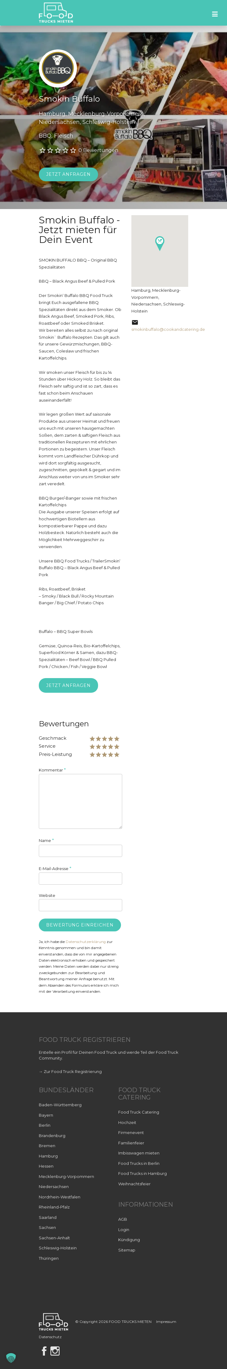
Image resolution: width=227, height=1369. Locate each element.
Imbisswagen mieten (138, 1152)
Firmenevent (131, 1132)
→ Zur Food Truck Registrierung (70, 1071)
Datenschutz (50, 1337)
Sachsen (47, 1227)
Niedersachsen (54, 1186)
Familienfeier (131, 1142)
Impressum (166, 1321)
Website (47, 895)
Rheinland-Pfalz (54, 1207)
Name (46, 840)
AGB (122, 1219)
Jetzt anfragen (68, 174)
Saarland (48, 1217)
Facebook (44, 1351)
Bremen (47, 1145)
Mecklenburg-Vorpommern (66, 1176)
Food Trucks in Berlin (138, 1163)
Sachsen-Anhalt (54, 1237)
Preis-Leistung (55, 754)
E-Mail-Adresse (55, 868)
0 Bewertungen (98, 150)
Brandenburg (52, 1135)
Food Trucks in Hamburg (142, 1173)
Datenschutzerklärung (86, 942)
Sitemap (126, 1250)
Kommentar (52, 770)
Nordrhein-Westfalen (59, 1196)
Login (123, 1229)
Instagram (55, 1351)
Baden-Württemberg (60, 1104)
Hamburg (48, 1156)
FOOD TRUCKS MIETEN (130, 1321)
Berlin (44, 1125)
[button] (11, 1358)
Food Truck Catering (138, 1112)
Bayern (46, 1115)
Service (47, 746)
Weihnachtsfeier (134, 1183)
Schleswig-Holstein (58, 1247)
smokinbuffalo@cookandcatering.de (168, 329)
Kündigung (129, 1239)
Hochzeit (127, 1122)
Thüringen (49, 1258)
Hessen (46, 1166)
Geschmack (52, 738)
